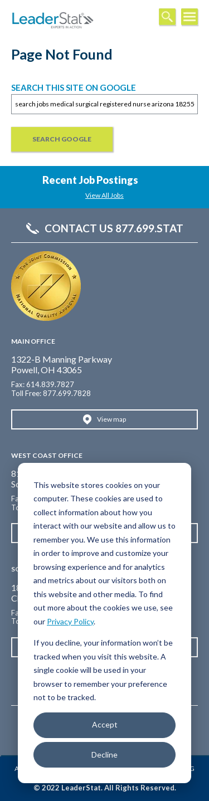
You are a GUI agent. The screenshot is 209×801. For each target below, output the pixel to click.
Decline (104, 754)
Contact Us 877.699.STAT (114, 228)
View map (111, 419)
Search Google (61, 139)
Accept (105, 724)
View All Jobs (104, 195)
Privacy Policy (70, 621)
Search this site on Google (73, 87)
